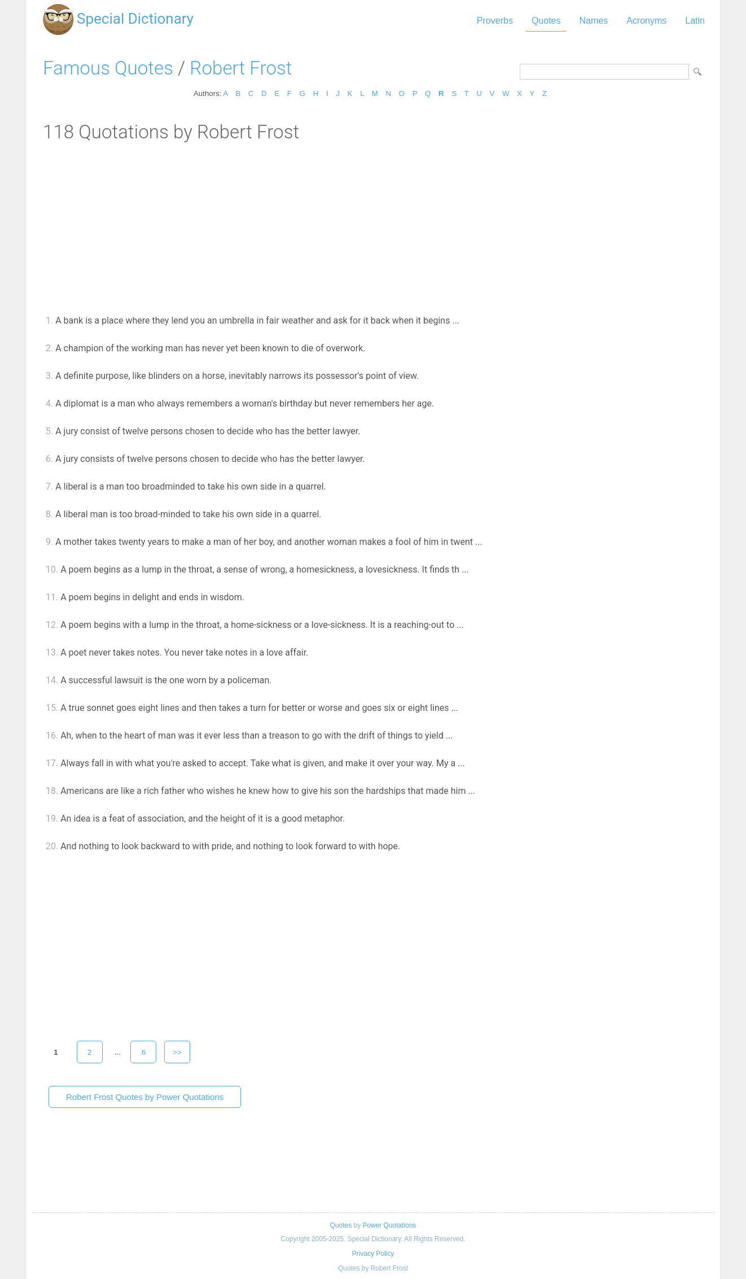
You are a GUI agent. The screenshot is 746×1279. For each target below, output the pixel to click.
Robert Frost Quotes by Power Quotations (144, 1097)
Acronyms (646, 20)
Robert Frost (241, 68)
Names (593, 20)
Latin (695, 20)
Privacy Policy (373, 1254)
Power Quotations (389, 1225)
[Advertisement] (373, 228)
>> (177, 1052)
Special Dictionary (135, 18)
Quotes (546, 20)
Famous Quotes (108, 68)
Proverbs (495, 20)
